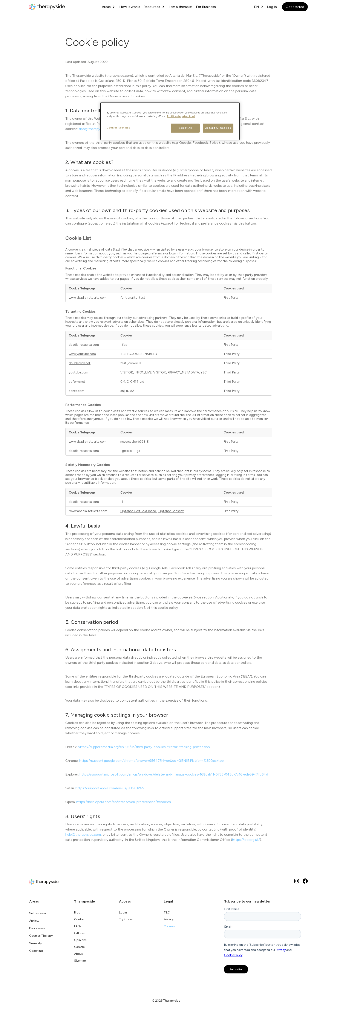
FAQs (77, 926)
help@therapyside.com (83, 834)
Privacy (168, 919)
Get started (295, 7)
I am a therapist (181, 7)
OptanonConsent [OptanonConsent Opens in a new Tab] (171, 511)
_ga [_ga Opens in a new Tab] (137, 451)
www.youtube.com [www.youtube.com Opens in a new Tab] (82, 354)
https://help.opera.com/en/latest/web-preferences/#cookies (123, 802)
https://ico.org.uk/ (246, 840)
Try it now (126, 919)
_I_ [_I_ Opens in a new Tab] (122, 502)
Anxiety (34, 921)
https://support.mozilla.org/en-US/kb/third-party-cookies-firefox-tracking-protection (144, 747)
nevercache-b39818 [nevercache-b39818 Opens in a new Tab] (134, 442)
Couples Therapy (41, 936)
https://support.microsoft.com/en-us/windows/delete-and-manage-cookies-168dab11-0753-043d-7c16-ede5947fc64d (174, 774)
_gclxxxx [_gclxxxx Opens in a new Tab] (126, 451)
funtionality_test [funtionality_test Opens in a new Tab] (132, 298)
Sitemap (80, 960)
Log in (272, 7)
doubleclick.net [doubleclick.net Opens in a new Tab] (79, 363)
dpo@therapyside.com (96, 129)
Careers (79, 947)
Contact (80, 919)
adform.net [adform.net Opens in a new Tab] (77, 382)
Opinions (80, 940)
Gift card (80, 933)
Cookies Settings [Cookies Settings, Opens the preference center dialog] (118, 127)
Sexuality (35, 943)
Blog (77, 912)
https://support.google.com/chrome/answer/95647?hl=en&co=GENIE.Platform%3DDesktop (151, 761)
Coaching (36, 951)
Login (123, 912)
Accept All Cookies (218, 127)
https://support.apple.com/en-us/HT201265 (109, 788)
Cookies (169, 926)
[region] (170, 121)
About (78, 954)
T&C (167, 912)
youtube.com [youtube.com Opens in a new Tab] (78, 372)
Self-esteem (37, 913)
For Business (206, 7)
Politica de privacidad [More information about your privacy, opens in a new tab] (181, 116)
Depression (37, 928)
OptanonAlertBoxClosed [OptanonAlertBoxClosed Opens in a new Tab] (138, 511)
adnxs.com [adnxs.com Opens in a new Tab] (76, 391)
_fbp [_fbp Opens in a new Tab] (123, 345)
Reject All (185, 127)
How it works (129, 7)
